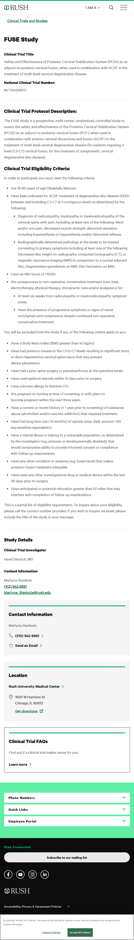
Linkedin (45, 874)
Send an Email (26, 645)
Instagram (32, 874)
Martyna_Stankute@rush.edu (27, 592)
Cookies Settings (51, 932)
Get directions (26, 711)
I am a (91, 7)
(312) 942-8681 (15, 586)
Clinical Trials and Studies (27, 20)
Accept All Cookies (80, 932)
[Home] (17, 892)
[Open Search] (111, 7)
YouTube (20, 874)
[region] (67, 927)
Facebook (8, 874)
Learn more (18, 764)
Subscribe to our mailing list (67, 857)
